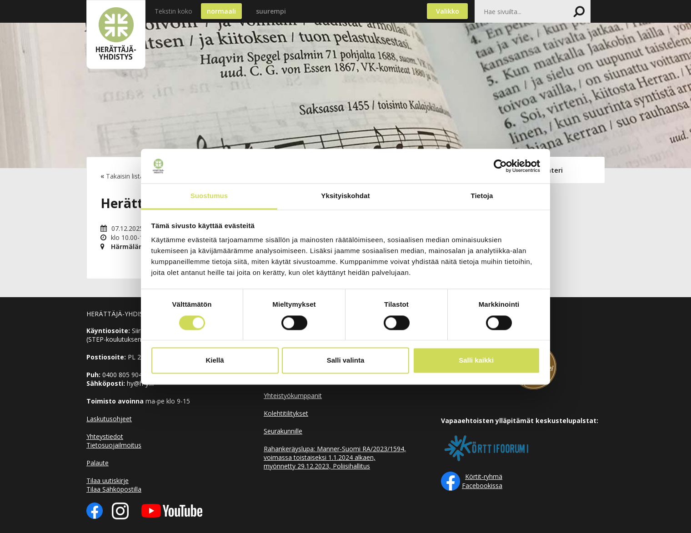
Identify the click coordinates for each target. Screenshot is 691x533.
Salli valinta (346, 360)
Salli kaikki (476, 360)
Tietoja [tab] (482, 196)
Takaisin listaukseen (135, 176)
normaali (221, 11)
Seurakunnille (283, 431)
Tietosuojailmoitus (113, 445)
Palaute (97, 462)
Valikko (447, 11)
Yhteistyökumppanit (293, 395)
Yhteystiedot (104, 436)
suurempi (271, 11)
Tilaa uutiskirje (107, 480)
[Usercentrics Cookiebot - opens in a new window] (500, 166)
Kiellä (214, 360)
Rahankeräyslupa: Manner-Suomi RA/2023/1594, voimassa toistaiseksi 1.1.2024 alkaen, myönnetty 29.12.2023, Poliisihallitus (335, 457)
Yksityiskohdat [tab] (345, 196)
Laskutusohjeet (109, 418)
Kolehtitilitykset (286, 413)
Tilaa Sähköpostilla (113, 489)
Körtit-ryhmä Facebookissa (482, 481)
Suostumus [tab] (209, 196)
